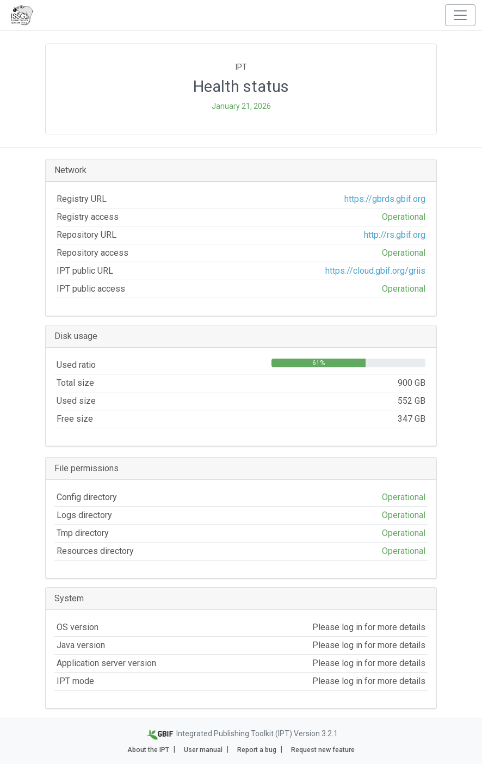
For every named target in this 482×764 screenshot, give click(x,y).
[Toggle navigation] (460, 15)
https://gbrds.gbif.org (384, 199)
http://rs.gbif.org (394, 235)
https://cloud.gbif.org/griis (375, 271)
